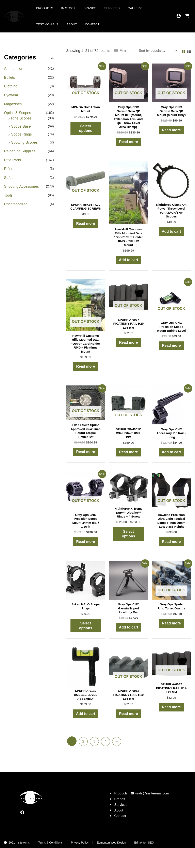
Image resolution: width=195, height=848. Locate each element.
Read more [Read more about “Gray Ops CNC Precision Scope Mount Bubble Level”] (171, 348)
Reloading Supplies (19, 153)
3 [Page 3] (95, 749)
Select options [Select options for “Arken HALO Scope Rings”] (85, 631)
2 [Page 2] (83, 749)
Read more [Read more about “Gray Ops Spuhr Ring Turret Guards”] (171, 629)
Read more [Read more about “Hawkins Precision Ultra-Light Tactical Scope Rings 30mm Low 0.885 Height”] (171, 547)
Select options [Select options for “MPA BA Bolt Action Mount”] (85, 129)
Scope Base (21, 127)
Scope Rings (21, 136)
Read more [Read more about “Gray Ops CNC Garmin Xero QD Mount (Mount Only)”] (171, 131)
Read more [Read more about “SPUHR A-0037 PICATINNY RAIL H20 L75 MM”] (128, 345)
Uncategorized (16, 207)
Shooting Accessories (21, 189)
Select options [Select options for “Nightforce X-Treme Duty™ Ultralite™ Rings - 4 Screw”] (128, 538)
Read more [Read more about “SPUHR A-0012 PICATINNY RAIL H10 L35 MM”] (128, 721)
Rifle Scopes (21, 119)
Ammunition (13, 69)
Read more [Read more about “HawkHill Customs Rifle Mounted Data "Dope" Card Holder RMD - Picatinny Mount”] (85, 369)
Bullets (9, 78)
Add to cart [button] (128, 262)
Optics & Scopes (17, 114)
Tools (8, 198)
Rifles (8, 171)
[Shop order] (156, 51)
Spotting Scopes (24, 144)
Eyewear (11, 96)
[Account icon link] (178, 16)
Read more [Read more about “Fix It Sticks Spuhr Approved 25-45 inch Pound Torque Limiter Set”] (85, 456)
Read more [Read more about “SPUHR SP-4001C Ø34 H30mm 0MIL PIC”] (128, 456)
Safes (8, 180)
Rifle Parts (12, 162)
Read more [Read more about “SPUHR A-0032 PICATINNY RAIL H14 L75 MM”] (171, 714)
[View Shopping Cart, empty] (187, 16)
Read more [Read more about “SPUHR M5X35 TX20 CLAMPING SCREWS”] (85, 229)
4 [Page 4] (107, 749)
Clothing (10, 87)
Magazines (13, 105)
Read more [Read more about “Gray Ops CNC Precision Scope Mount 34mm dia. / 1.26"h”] (85, 547)
